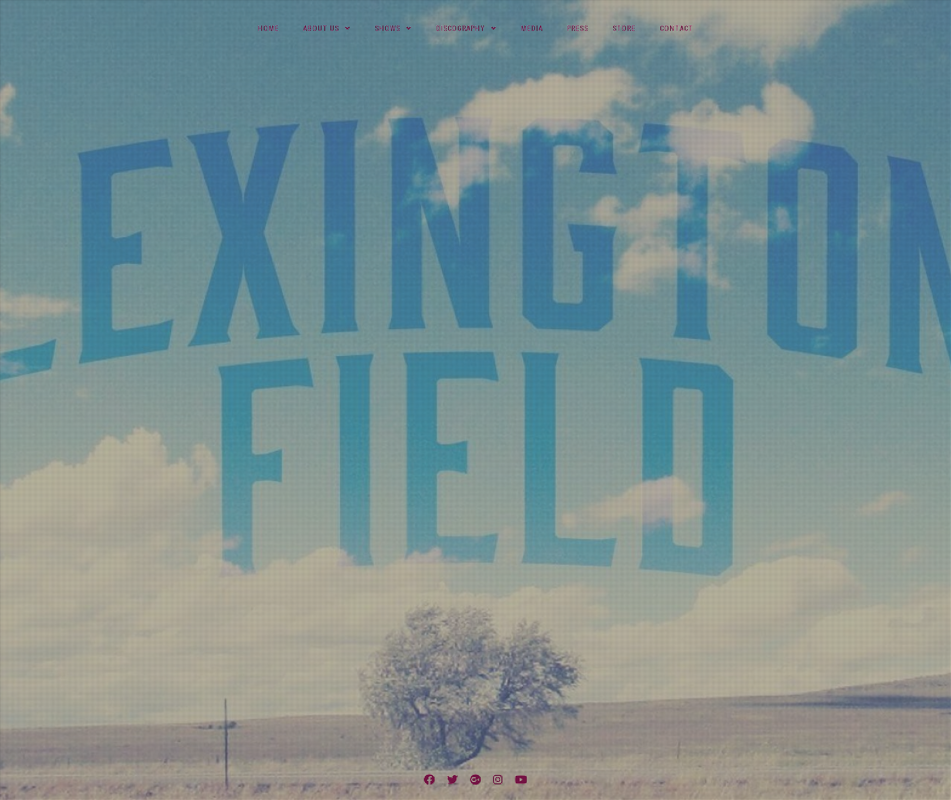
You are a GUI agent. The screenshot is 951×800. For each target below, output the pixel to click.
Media (532, 28)
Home (268, 28)
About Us (321, 28)
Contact (676, 28)
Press (577, 28)
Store (624, 28)
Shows (387, 28)
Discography (460, 28)
